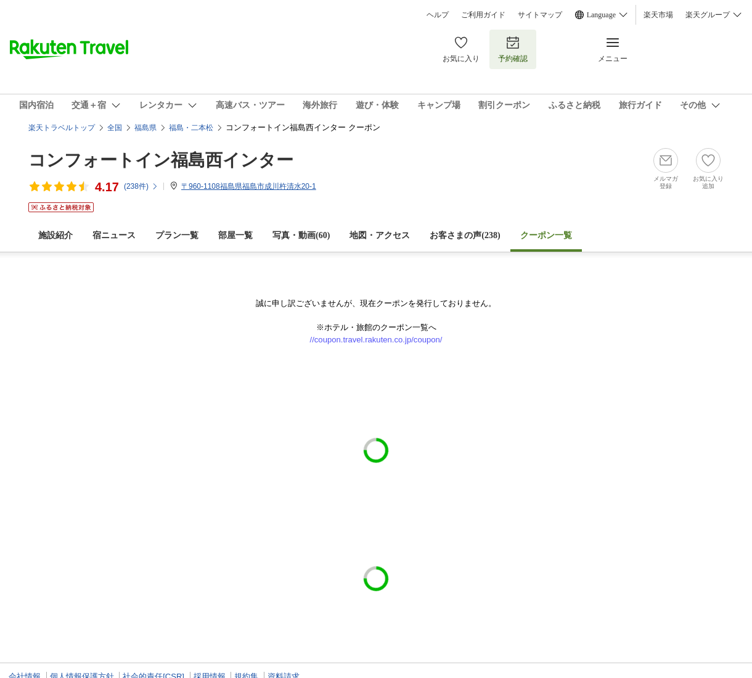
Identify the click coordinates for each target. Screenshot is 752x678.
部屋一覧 (235, 235)
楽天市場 (658, 14)
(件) (141, 186)
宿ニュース (114, 235)
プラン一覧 (176, 235)
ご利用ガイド (483, 14)
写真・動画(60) (301, 235)
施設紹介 (55, 235)
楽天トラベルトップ (61, 127)
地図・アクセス (379, 235)
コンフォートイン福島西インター (160, 160)
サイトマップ (540, 14)
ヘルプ (438, 14)
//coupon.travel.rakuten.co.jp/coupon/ (376, 339)
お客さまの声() (465, 235)
